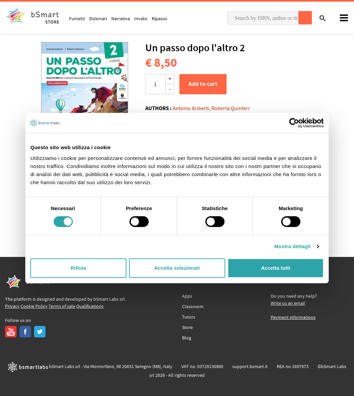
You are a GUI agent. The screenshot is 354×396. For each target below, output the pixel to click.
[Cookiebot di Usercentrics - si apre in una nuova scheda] (294, 123)
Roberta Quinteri (230, 108)
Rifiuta (78, 268)
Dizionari (98, 18)
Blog (186, 338)
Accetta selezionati (177, 268)
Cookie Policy (34, 306)
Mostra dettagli (292, 246)
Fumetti (77, 18)
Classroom (193, 307)
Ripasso (159, 18)
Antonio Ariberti (191, 108)
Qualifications (90, 306)
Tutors (188, 317)
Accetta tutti (275, 268)
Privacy (12, 306)
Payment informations (293, 318)
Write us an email (288, 303)
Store (187, 328)
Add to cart (202, 84)
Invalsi (140, 18)
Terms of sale (62, 306)
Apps (187, 296)
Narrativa (120, 18)
